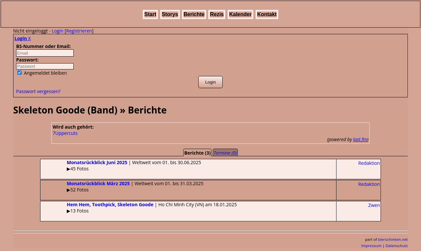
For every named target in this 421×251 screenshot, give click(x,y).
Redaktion (369, 163)
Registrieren (79, 31)
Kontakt (267, 14)
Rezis (217, 14)
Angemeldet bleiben (42, 73)
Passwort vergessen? (38, 91)
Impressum (371, 245)
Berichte (194, 14)
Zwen (374, 205)
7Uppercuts (65, 133)
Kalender (240, 14)
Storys (170, 14)
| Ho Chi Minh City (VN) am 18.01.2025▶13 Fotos (138, 207)
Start (150, 14)
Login (57, 31)
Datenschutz (396, 245)
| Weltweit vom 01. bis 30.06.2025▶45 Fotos (120, 165)
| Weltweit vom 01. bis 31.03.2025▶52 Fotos (122, 186)
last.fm (360, 139)
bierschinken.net (393, 239)
